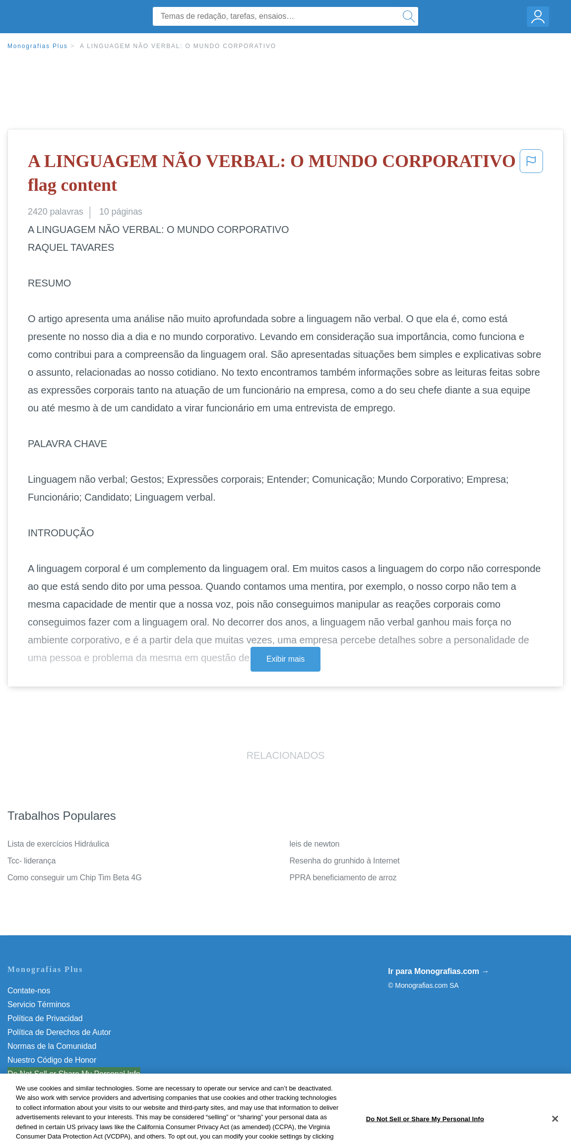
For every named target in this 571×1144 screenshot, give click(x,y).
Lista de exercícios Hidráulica (58, 844)
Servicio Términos (38, 1004)
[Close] (555, 1131)
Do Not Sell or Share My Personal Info (73, 1074)
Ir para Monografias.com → (438, 971)
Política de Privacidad (45, 1018)
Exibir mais (285, 659)
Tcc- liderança (31, 861)
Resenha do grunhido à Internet (345, 861)
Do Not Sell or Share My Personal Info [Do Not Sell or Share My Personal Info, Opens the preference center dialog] (425, 1131)
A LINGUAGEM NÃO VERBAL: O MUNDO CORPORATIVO (178, 46)
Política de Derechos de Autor (59, 1032)
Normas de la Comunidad (51, 1046)
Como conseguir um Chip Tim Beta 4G (74, 877)
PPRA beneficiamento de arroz (343, 877)
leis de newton (315, 844)
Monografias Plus (37, 46)
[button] (531, 175)
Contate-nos (28, 990)
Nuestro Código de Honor (51, 1060)
